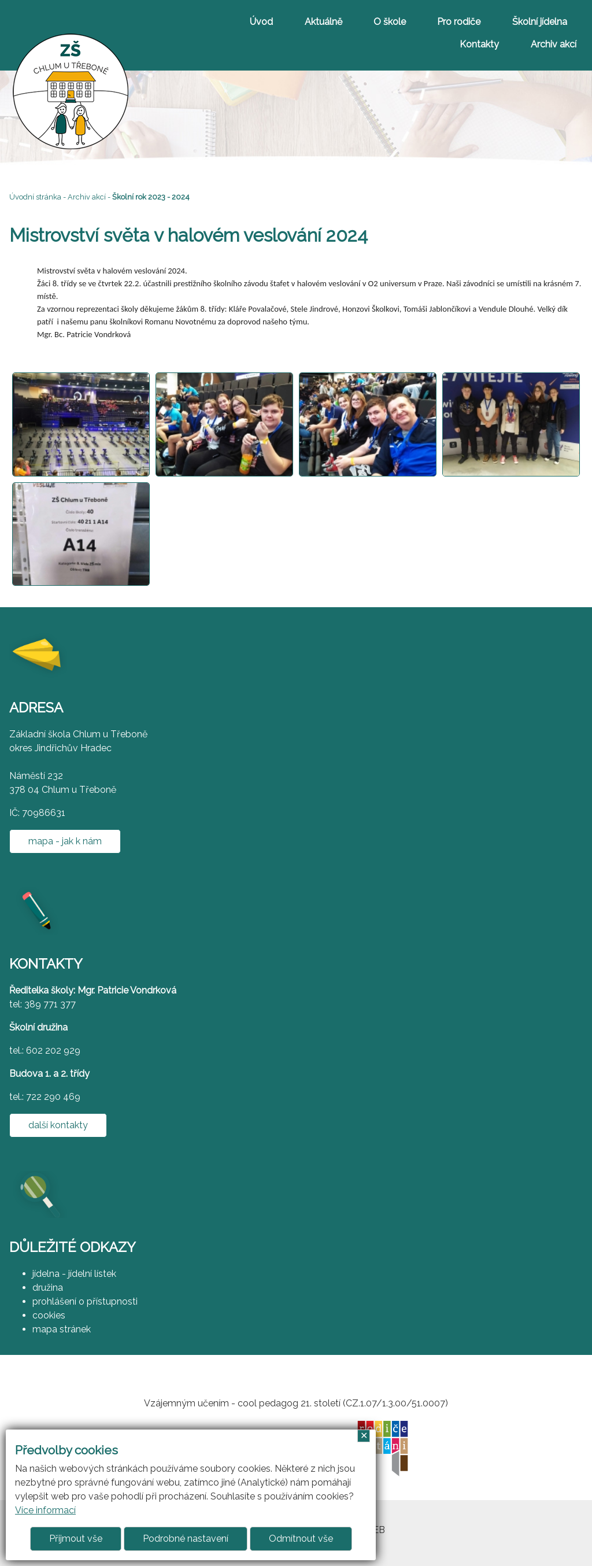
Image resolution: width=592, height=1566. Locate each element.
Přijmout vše (75, 1538)
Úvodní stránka (35, 197)
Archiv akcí (553, 44)
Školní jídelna (539, 21)
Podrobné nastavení (185, 1538)
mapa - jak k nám (65, 841)
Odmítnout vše (301, 1538)
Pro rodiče (458, 21)
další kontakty (58, 1125)
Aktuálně (323, 21)
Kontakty (479, 44)
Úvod (261, 21)
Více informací (45, 1510)
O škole (389, 21)
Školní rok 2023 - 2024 (151, 197)
